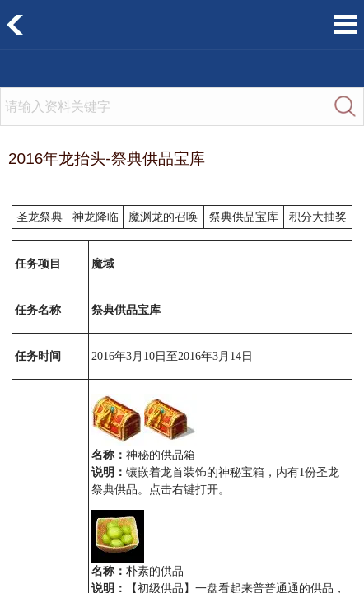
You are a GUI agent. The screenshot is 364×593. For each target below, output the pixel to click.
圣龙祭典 (39, 217)
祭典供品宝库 (243, 217)
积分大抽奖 (318, 217)
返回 (15, 25)
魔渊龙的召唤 (163, 217)
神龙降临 (95, 217)
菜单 (345, 24)
